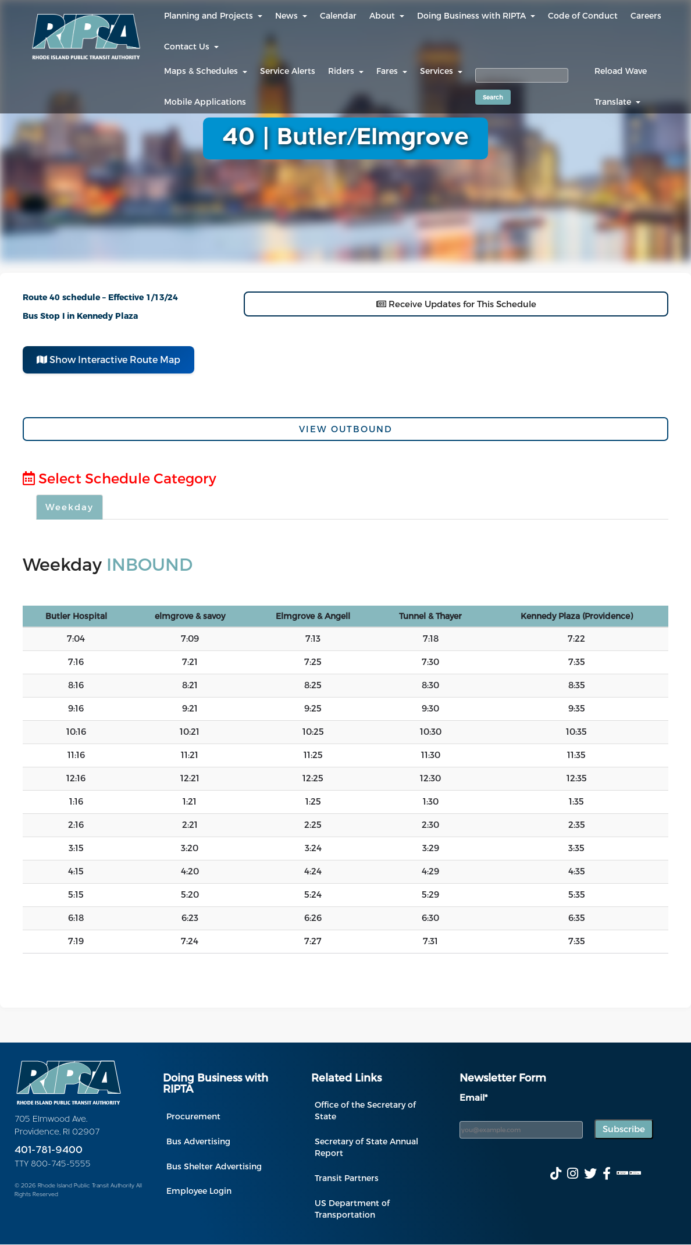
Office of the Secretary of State (365, 1110)
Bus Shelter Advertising (214, 1166)
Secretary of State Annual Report (366, 1147)
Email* (473, 1097)
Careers (646, 15)
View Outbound (346, 429)
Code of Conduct (583, 15)
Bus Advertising (198, 1141)
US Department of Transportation (352, 1208)
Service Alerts (287, 71)
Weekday (69, 506)
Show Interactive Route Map (108, 359)
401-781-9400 (49, 1150)
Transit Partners (347, 1178)
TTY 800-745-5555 (53, 1164)
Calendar (338, 15)
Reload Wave (620, 71)
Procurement (193, 1116)
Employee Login (198, 1191)
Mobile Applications (205, 101)
